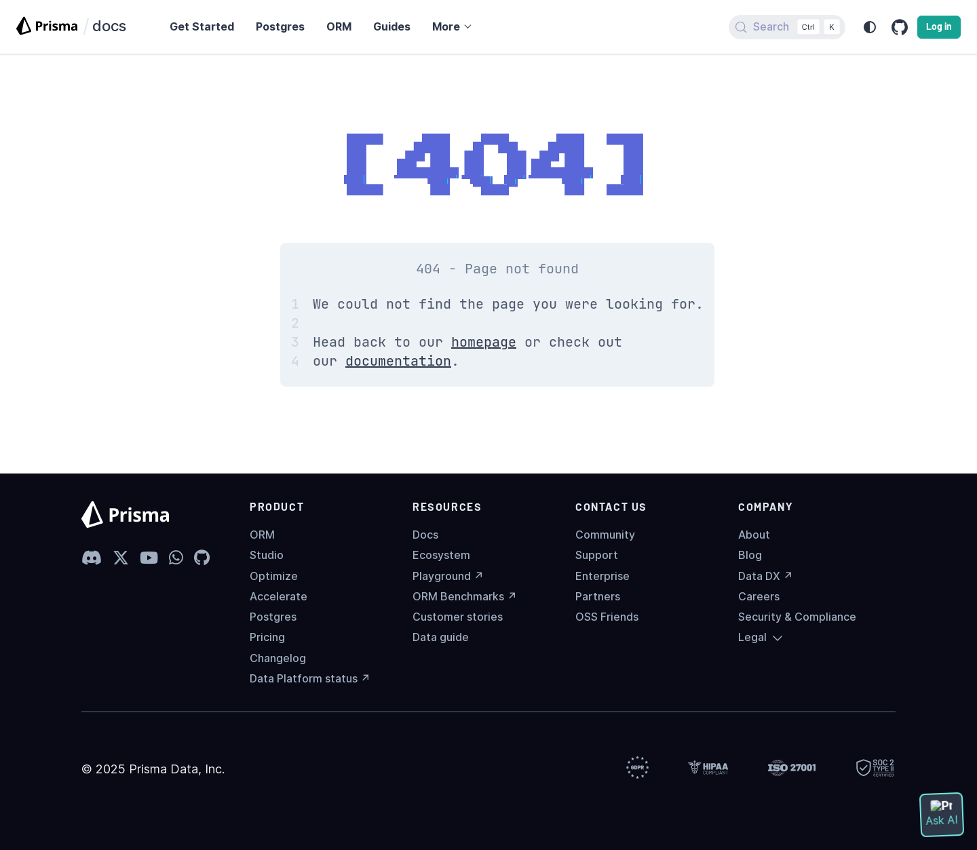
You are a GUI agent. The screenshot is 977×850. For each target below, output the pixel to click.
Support (596, 555)
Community (605, 534)
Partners (597, 596)
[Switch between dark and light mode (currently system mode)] (870, 27)
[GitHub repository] (899, 27)
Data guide (441, 637)
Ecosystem (441, 555)
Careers (759, 596)
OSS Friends (606, 617)
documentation (398, 361)
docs (109, 25)
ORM (262, 534)
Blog (750, 555)
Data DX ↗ (765, 576)
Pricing (267, 637)
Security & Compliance (797, 617)
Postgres (273, 617)
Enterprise (602, 576)
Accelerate (278, 596)
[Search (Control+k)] (787, 27)
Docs (425, 534)
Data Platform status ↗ (310, 678)
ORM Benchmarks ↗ (465, 596)
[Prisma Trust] (637, 769)
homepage (483, 342)
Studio (267, 555)
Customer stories (458, 617)
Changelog (278, 658)
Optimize (274, 576)
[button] (451, 26)
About (754, 534)
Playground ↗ (448, 576)
